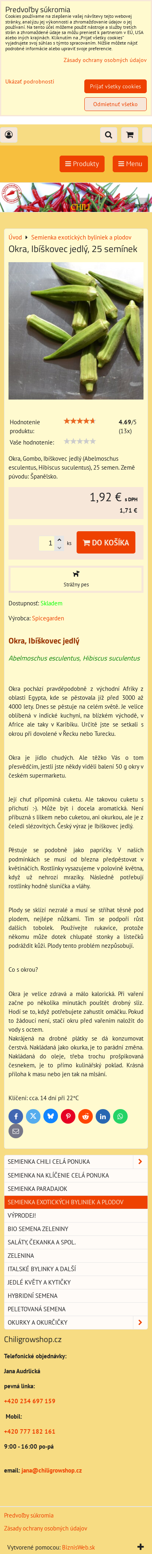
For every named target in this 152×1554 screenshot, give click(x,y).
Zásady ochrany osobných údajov (45, 1528)
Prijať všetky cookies (115, 86)
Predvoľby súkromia (29, 1515)
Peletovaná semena (37, 1309)
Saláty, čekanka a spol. (42, 1242)
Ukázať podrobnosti (29, 82)
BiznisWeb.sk (78, 1547)
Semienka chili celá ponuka (78, 1161)
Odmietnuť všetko (115, 104)
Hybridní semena (33, 1296)
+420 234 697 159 (30, 1401)
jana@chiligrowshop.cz (51, 1470)
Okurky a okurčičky (78, 1322)
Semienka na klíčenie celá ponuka (58, 1175)
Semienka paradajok (37, 1189)
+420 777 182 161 (30, 1431)
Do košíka (106, 542)
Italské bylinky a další (42, 1269)
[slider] (80, 421)
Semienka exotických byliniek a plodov (66, 1202)
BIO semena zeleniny (38, 1229)
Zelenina (21, 1255)
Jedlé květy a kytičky (39, 1282)
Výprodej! (22, 1215)
